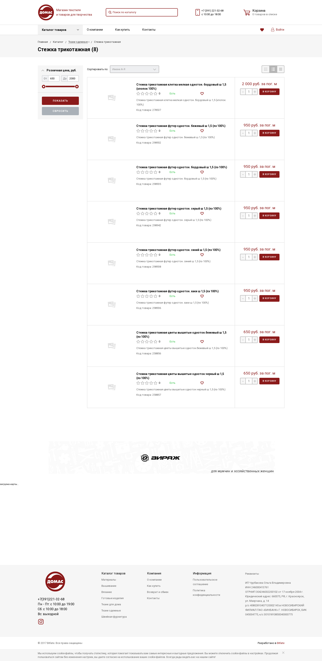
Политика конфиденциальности (206, 592)
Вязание (106, 592)
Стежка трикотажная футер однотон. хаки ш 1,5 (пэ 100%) (177, 291)
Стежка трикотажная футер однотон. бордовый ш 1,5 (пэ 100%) (181, 167)
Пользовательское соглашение (205, 582)
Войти (277, 30)
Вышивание (108, 585)
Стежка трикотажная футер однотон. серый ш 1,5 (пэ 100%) (178, 208)
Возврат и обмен (157, 592)
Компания (154, 573)
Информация (202, 573)
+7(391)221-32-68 (51, 599)
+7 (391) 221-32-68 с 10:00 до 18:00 (212, 12)
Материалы (108, 579)
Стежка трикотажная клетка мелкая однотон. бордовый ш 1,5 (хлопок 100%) (181, 86)
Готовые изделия (112, 598)
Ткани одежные (111, 610)
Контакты (148, 29)
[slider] (43, 86)
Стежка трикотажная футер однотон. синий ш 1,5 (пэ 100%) (178, 250)
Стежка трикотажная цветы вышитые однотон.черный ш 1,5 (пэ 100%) (180, 376)
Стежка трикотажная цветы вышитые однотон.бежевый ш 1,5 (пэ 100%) (181, 334)
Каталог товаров (54, 29)
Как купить (122, 29)
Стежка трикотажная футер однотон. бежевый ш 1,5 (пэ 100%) (180, 126)
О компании (95, 29)
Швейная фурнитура (114, 616)
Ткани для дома (111, 604)
